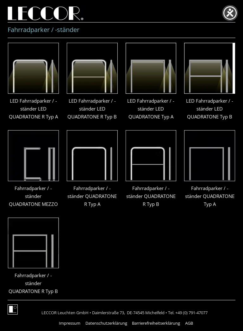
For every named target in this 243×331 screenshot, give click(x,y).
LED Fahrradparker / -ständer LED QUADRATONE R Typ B (92, 109)
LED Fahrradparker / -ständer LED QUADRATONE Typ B (209, 109)
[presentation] (33, 68)
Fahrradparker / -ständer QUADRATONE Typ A (209, 196)
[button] (14, 317)
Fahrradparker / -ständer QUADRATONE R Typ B (151, 196)
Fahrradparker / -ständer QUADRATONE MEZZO (33, 196)
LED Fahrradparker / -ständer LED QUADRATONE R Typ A (33, 109)
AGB (189, 323)
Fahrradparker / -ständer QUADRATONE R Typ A (92, 196)
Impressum (69, 323)
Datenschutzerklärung (106, 323)
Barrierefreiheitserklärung (156, 323)
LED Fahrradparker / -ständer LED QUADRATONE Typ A (150, 109)
